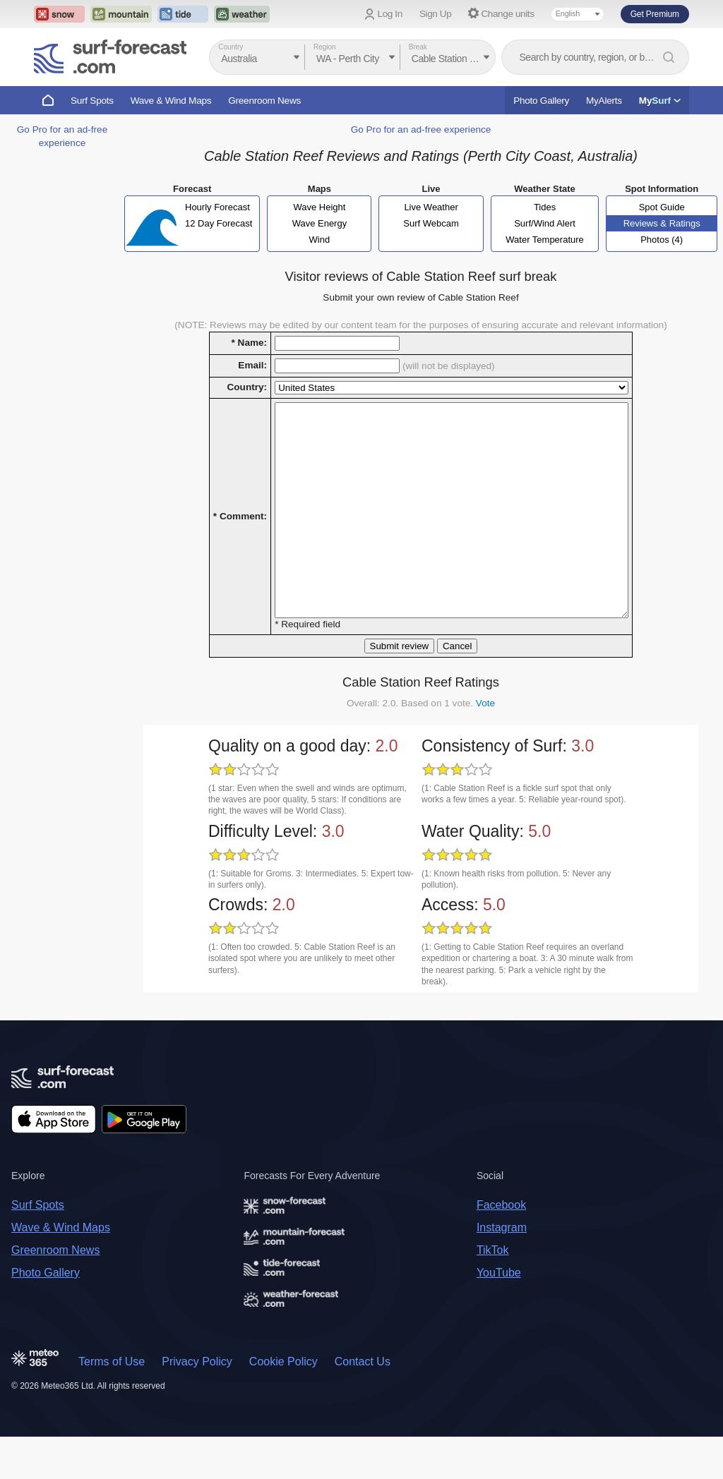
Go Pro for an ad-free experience (421, 129)
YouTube (499, 1315)
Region (324, 47)
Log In (390, 13)
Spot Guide (662, 207)
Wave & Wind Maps (171, 100)
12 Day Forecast (218, 223)
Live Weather (431, 207)
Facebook (501, 1247)
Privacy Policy (197, 1404)
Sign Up (435, 13)
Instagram (502, 1270)
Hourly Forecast (217, 207)
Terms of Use (111, 1404)
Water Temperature (545, 239)
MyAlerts (604, 100)
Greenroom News (264, 100)
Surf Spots (92, 100)
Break (418, 47)
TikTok (493, 1292)
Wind (319, 239)
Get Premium (655, 14)
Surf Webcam (431, 223)
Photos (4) (661, 239)
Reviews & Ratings (661, 223)
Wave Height (319, 207)
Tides (545, 207)
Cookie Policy (283, 1404)
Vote (485, 745)
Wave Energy (319, 223)
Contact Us (362, 1404)
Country (230, 47)
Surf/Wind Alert (544, 223)
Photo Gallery (541, 100)
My (660, 101)
